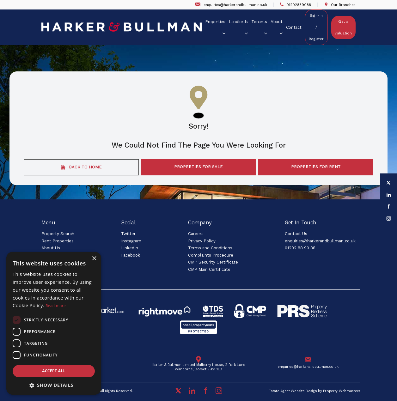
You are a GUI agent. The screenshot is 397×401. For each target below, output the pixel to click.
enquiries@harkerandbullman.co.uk (320, 241)
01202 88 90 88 (300, 248)
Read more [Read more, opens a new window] (56, 305)
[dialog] (53, 323)
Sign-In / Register (316, 27)
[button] (54, 385)
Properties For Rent (316, 166)
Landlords (238, 27)
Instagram (131, 241)
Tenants (259, 27)
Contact (294, 27)
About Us (50, 248)
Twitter (128, 233)
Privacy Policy (202, 241)
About (276, 27)
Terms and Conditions (210, 248)
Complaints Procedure (210, 255)
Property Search (57, 233)
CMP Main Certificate (209, 269)
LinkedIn (129, 248)
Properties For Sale (198, 166)
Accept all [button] (53, 371)
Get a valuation (343, 27)
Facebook (130, 255)
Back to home (81, 167)
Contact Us (296, 233)
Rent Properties (57, 241)
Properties (215, 27)
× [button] (94, 258)
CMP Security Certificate (213, 262)
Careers (196, 233)
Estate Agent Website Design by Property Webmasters (314, 391)
